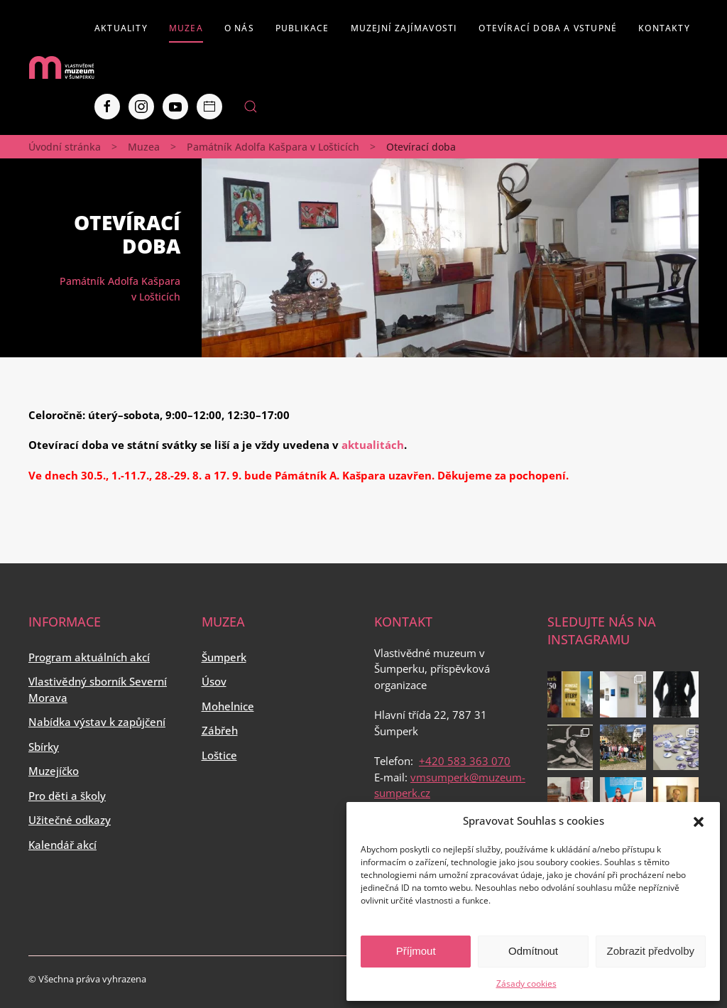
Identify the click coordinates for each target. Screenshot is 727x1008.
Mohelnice (228, 706)
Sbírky (43, 746)
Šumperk (224, 657)
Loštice (219, 755)
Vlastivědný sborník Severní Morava (97, 689)
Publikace (302, 28)
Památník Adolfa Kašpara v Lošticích (273, 146)
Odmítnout (533, 951)
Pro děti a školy (67, 795)
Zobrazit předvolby (650, 951)
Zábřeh (220, 730)
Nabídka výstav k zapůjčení (96, 722)
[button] (699, 820)
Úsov (214, 681)
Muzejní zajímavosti (404, 28)
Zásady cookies (526, 983)
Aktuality (121, 28)
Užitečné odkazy (69, 820)
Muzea (186, 28)
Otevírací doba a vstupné (548, 28)
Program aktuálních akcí (89, 657)
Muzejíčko (53, 771)
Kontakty (664, 28)
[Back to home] (61, 67)
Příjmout (416, 951)
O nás (239, 28)
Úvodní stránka (64, 146)
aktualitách (372, 445)
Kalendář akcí (62, 845)
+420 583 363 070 (464, 761)
